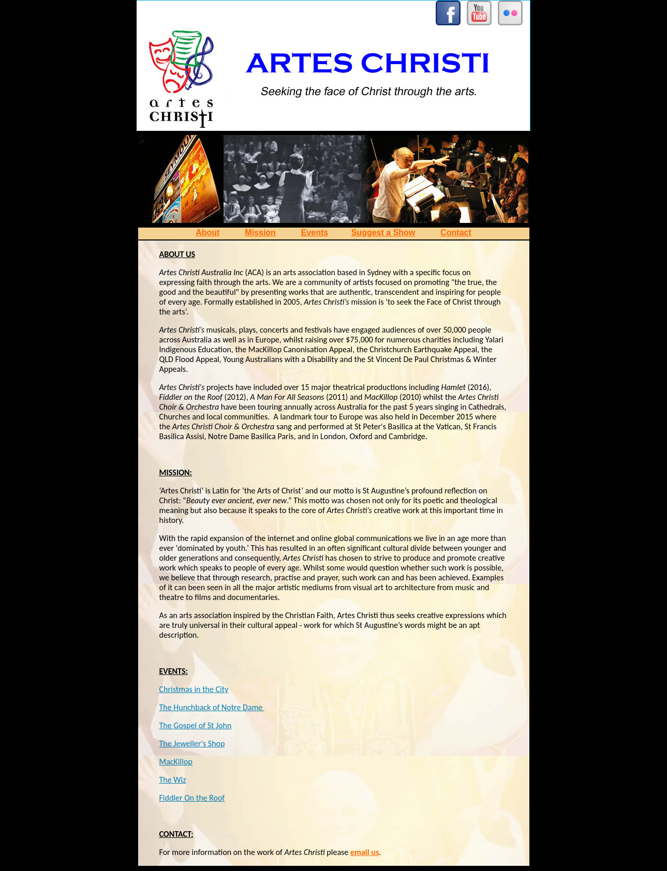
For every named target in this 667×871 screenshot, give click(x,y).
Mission (260, 232)
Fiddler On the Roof (192, 798)
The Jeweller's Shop (192, 743)
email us (364, 852)
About (207, 232)
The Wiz (172, 780)
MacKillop (175, 762)
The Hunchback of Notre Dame (211, 707)
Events (314, 232)
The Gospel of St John (195, 725)
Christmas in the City (194, 689)
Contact (455, 232)
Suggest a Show (383, 232)
